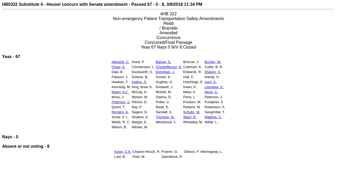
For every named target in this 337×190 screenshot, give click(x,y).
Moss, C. (211, 92)
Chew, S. (118, 67)
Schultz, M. (191, 112)
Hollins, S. (139, 82)
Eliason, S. (213, 72)
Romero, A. (120, 112)
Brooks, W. (213, 62)
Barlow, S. (163, 62)
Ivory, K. (211, 82)
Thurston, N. (165, 117)
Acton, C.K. (123, 152)
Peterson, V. (121, 102)
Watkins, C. (213, 117)
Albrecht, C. (121, 62)
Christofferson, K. (169, 67)
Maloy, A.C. (120, 92)
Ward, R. (190, 117)
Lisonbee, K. (214, 87)
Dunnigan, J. (165, 72)
